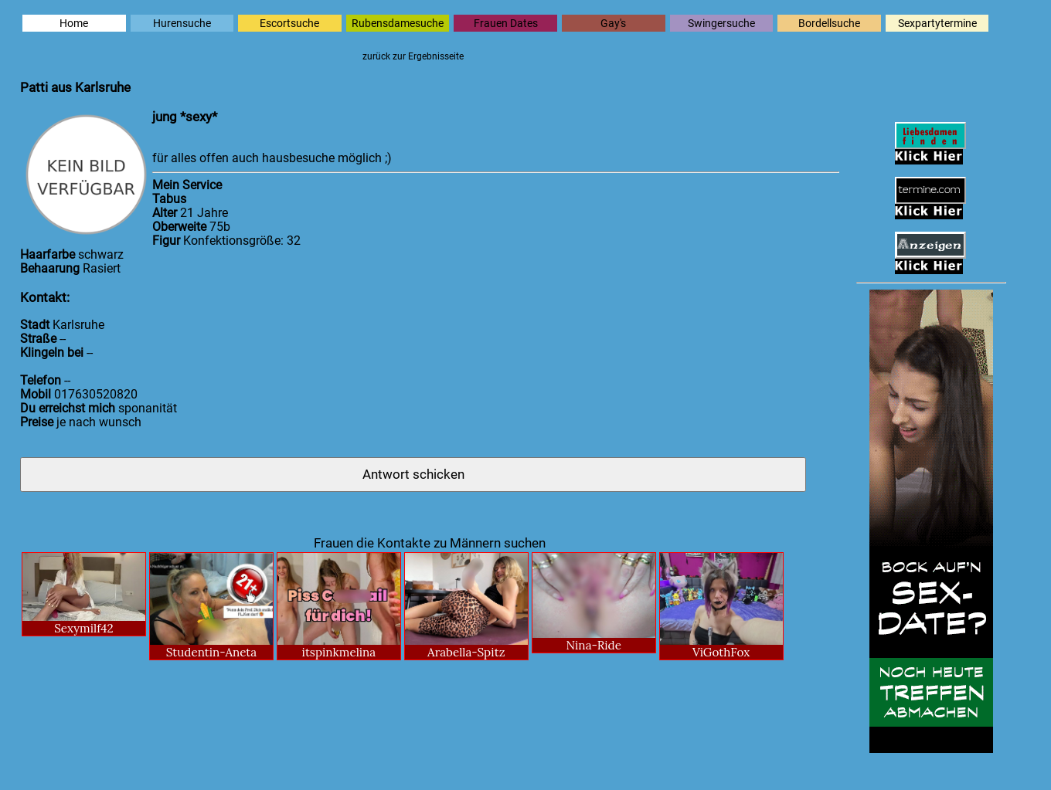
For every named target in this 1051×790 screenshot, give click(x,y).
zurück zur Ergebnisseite (413, 56)
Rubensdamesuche (398, 23)
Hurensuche (182, 23)
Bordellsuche (829, 23)
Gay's (613, 23)
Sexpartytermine (937, 23)
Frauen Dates (506, 23)
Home (74, 23)
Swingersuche (721, 23)
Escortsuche (289, 23)
